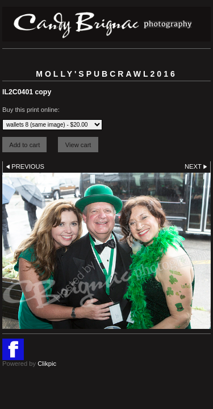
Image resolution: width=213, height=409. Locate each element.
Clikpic (46, 363)
